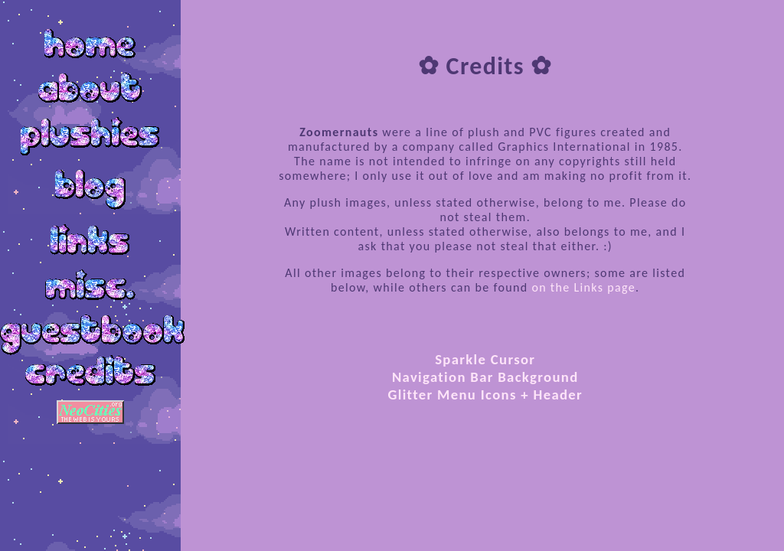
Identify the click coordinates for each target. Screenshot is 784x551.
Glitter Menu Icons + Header (485, 394)
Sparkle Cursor (485, 359)
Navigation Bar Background (485, 377)
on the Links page (583, 287)
